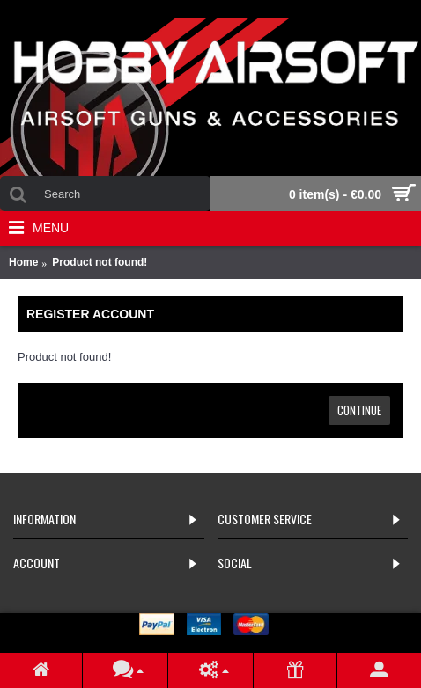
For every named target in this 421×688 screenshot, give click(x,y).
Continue (359, 410)
